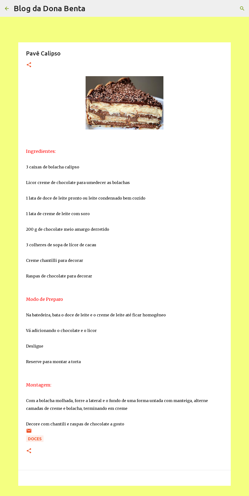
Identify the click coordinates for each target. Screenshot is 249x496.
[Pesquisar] (92, 8)
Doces (35, 438)
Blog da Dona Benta (49, 8)
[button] (29, 65)
